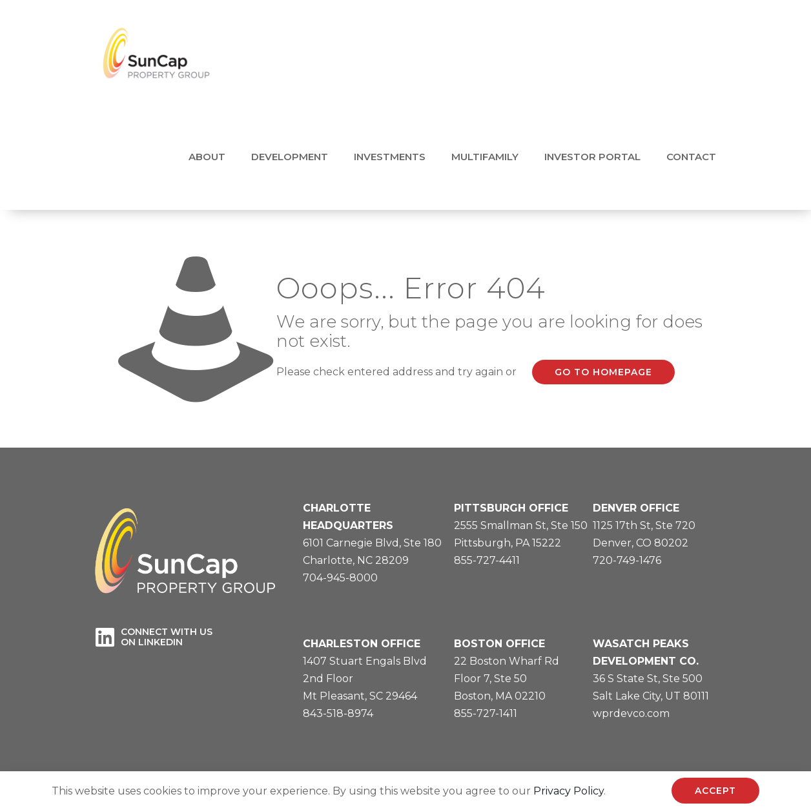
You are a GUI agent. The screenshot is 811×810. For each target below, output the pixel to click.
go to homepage (603, 372)
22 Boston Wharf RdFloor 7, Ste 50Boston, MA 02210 (506, 678)
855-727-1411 (485, 713)
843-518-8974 (338, 713)
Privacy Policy (568, 791)
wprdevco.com (631, 713)
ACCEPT (715, 790)
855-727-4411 (487, 560)
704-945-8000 (340, 578)
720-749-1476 (627, 560)
